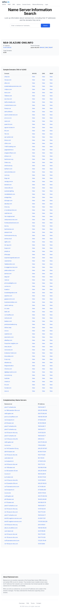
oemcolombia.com (9, 172)
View (33, 76)
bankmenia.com (9, 229)
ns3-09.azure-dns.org (10, 524)
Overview (22, 603)
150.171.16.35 (41, 455)
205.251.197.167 (42, 448)
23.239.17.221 (42, 518)
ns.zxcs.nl (7, 474)
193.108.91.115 (42, 502)
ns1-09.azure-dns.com (11, 543)
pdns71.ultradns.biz (10, 407)
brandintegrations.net (10, 292)
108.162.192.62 (42, 528)
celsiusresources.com (10, 219)
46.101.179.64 (42, 493)
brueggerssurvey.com (10, 267)
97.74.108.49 (41, 486)
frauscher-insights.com (11, 343)
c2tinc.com (7, 143)
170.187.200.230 (42, 521)
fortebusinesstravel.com (11, 223)
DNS (13, 4)
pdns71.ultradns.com (10, 515)
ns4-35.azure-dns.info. (11, 480)
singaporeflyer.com (10, 153)
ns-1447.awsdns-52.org (11, 448)
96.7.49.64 (41, 458)
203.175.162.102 (42, 496)
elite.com (7, 83)
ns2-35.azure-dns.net (10, 534)
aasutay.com (8, 203)
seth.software (8, 111)
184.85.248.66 (42, 499)
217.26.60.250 (42, 489)
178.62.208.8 (42, 445)
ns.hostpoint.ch (9, 461)
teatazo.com (8, 321)
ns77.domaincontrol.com (11, 486)
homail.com (7, 388)
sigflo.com (7, 242)
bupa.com (7, 248)
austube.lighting (9, 191)
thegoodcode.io (9, 365)
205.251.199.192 (42, 410)
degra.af (6, 277)
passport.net (8, 232)
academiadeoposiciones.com (12, 86)
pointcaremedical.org (10, 324)
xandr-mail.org (8, 305)
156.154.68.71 (42, 426)
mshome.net (8, 318)
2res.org (6, 207)
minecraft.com (8, 188)
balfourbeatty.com (9, 102)
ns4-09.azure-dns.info (11, 439)
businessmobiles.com (10, 302)
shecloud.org (8, 165)
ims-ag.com (7, 245)
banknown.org (8, 159)
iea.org (6, 226)
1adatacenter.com (9, 264)
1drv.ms (6, 134)
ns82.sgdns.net (8, 442)
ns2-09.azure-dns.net (10, 464)
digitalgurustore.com (10, 372)
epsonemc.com (9, 337)
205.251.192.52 (42, 483)
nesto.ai (6, 280)
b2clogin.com (8, 200)
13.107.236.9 (41, 543)
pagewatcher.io (8, 149)
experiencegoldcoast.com (12, 257)
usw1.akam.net (8, 531)
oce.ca (6, 330)
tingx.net (6, 178)
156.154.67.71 (42, 429)
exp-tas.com (8, 99)
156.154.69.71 (42, 505)
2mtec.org (7, 162)
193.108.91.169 (42, 467)
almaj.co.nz (7, 156)
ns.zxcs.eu (7, 445)
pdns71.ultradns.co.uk (10, 505)
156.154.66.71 (42, 407)
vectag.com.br (8, 181)
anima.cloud (8, 238)
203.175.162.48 (42, 413)
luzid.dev (7, 378)
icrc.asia (6, 308)
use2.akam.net (8, 458)
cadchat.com (8, 213)
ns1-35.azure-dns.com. (11, 537)
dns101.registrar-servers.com (13, 521)
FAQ (27, 603)
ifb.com (6, 130)
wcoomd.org (8, 375)
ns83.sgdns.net (8, 413)
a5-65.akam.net (9, 423)
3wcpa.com (7, 80)
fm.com (6, 384)
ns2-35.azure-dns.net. (10, 455)
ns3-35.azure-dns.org (10, 509)
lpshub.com (7, 273)
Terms (33, 603)
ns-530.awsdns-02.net (11, 470)
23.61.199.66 (41, 531)
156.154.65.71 (42, 436)
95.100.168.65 (42, 423)
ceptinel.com (8, 334)
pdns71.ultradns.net (10, 436)
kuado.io (6, 289)
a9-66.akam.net (9, 499)
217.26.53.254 (42, 420)
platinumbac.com (9, 270)
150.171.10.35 (41, 512)
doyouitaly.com (8, 356)
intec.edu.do (8, 346)
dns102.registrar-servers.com (13, 518)
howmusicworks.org (10, 235)
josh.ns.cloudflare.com (11, 416)
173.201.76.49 (42, 540)
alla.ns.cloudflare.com (10, 528)
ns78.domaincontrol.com (11, 540)
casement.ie (7, 261)
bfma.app (7, 254)
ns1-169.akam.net (9, 467)
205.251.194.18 (42, 470)
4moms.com (8, 369)
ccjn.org (6, 175)
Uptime (19, 4)
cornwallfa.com (9, 315)
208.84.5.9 (41, 439)
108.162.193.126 (42, 416)
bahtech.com (8, 169)
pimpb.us (7, 251)
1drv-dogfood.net (9, 216)
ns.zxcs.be (7, 493)
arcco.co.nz (7, 118)
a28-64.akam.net (9, 451)
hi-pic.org (7, 359)
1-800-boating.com (10, 146)
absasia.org (7, 362)
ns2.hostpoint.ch (9, 420)
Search (45, 25)
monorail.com (8, 350)
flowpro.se (7, 108)
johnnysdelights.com (10, 283)
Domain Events (26, 4)
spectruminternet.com (11, 115)
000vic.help (7, 327)
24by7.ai (6, 76)
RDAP (9, 4)
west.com (7, 121)
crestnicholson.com (10, 105)
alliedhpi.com (8, 340)
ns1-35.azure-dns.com (11, 512)
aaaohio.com (8, 296)
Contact (38, 603)
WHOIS (4, 4)
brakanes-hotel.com (10, 353)
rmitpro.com (8, 89)
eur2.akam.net (8, 477)
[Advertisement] (30, 34)
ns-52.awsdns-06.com (11, 483)
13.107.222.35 (42, 432)
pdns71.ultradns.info (10, 426)
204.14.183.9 (41, 524)
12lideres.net (8, 96)
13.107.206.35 (7, 47)
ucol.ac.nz (7, 286)
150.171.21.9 (41, 464)
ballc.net (6, 311)
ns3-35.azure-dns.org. (11, 432)
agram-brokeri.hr (9, 127)
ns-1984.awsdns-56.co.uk (12, 410)
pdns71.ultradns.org (10, 429)
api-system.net (8, 137)
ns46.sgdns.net (8, 496)
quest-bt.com (8, 124)
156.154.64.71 (42, 515)
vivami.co (7, 381)
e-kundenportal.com (10, 210)
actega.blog (7, 197)
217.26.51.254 (42, 461)
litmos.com (7, 140)
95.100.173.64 (42, 451)
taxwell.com (7, 184)
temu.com (7, 92)
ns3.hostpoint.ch (9, 489)
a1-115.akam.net (9, 502)
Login (46, 4)
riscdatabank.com (9, 194)
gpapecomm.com (9, 299)
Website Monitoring (37, 4)
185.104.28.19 (42, 474)
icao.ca (6, 391)
